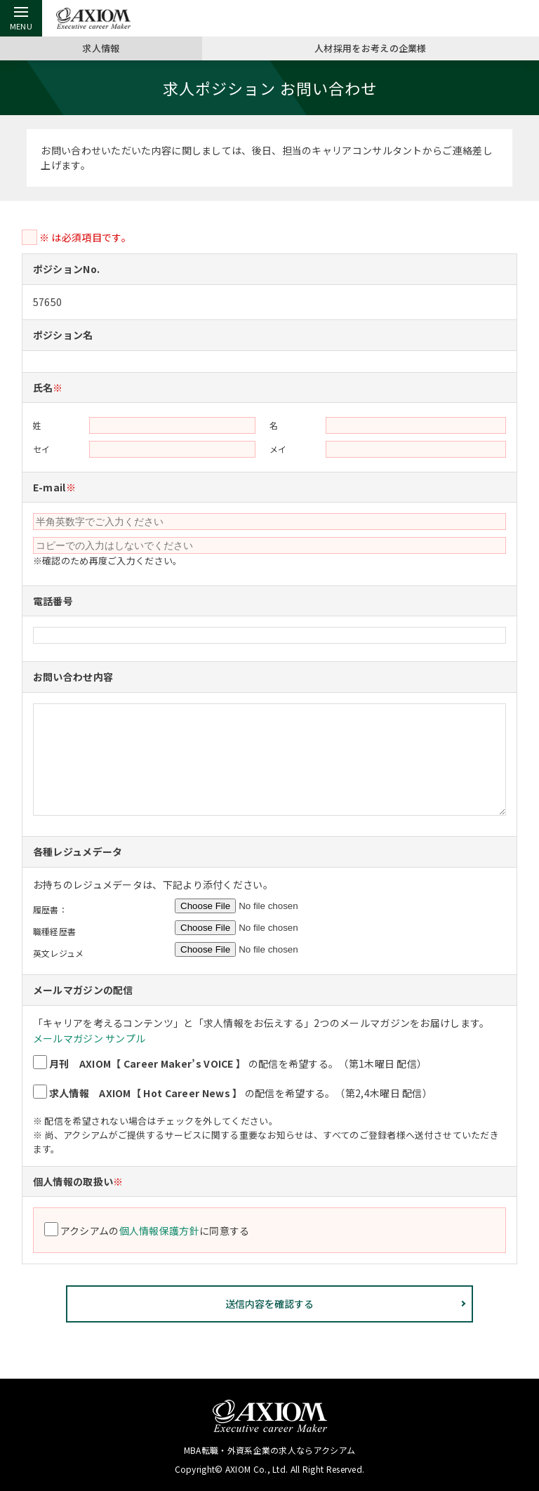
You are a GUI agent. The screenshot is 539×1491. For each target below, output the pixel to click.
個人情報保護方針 (161, 1231)
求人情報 (100, 47)
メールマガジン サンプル (89, 1038)
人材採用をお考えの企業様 (370, 47)
